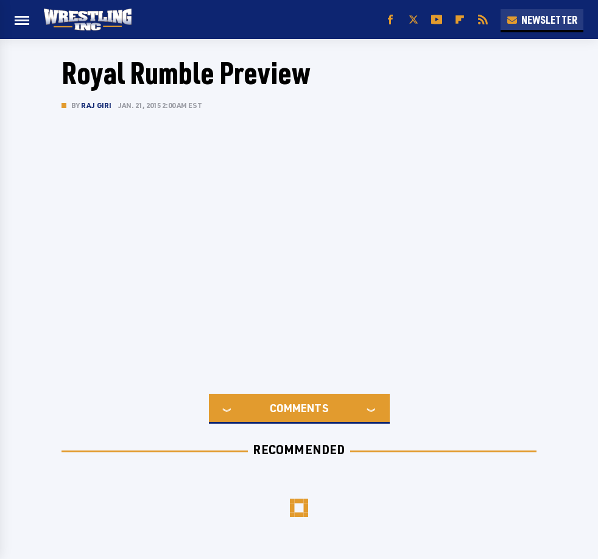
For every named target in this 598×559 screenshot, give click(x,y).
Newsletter (542, 19)
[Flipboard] (459, 20)
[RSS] (482, 20)
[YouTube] (436, 20)
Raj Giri (96, 105)
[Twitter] (413, 20)
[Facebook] (390, 20)
